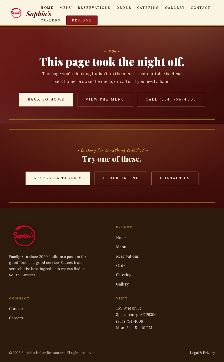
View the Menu (105, 99)
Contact (201, 7)
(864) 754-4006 (129, 321)
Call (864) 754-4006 (171, 99)
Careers (50, 20)
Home (47, 7)
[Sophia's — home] (25, 13)
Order (123, 7)
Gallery (175, 7)
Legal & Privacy (202, 353)
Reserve (82, 20)
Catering (148, 7)
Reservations (94, 7)
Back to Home (46, 99)
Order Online (121, 178)
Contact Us (175, 178)
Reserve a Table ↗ (58, 178)
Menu (66, 7)
